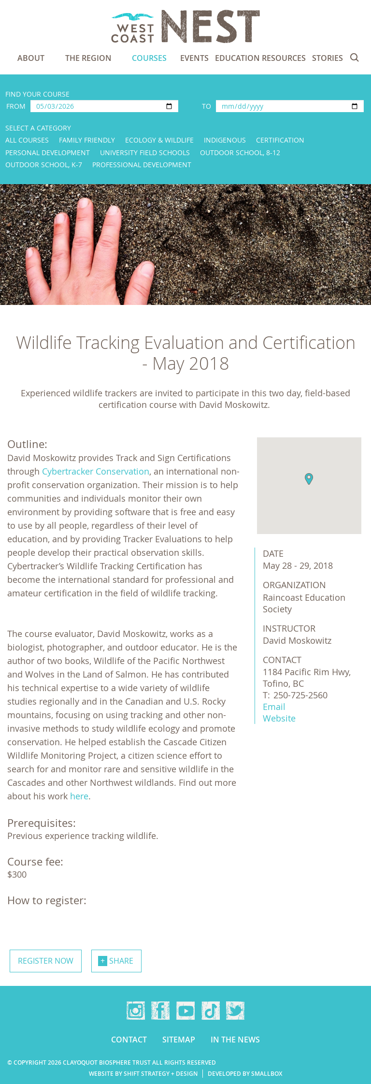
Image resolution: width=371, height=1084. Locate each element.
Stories (327, 58)
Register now (45, 960)
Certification (280, 140)
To (206, 106)
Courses (149, 58)
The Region (88, 58)
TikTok (210, 1010)
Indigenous (225, 140)
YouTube (185, 1010)
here (79, 796)
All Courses (27, 140)
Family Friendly (87, 140)
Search (354, 57)
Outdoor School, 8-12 (240, 152)
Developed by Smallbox (245, 1074)
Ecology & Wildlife (159, 140)
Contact (129, 1039)
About (30, 58)
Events (194, 58)
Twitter (235, 1010)
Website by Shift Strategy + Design (143, 1074)
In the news (235, 1039)
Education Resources (260, 58)
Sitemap (178, 1039)
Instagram (136, 1010)
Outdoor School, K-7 (43, 164)
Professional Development (141, 164)
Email (274, 706)
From (16, 106)
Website (279, 718)
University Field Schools (145, 152)
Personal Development (47, 152)
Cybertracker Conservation (95, 471)
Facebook (160, 1010)
